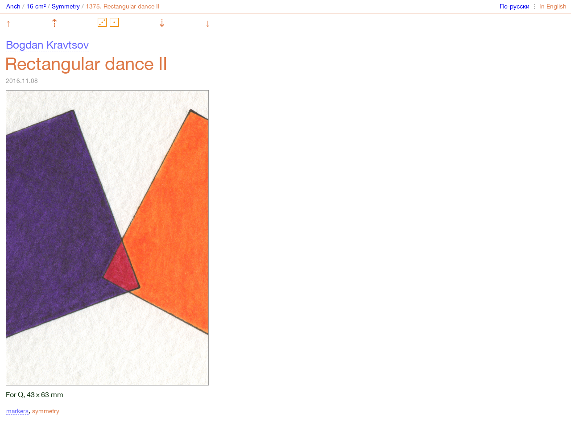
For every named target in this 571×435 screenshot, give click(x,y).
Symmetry (66, 6)
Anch (13, 6)
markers (17, 410)
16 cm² (36, 6)
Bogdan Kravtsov (47, 44)
